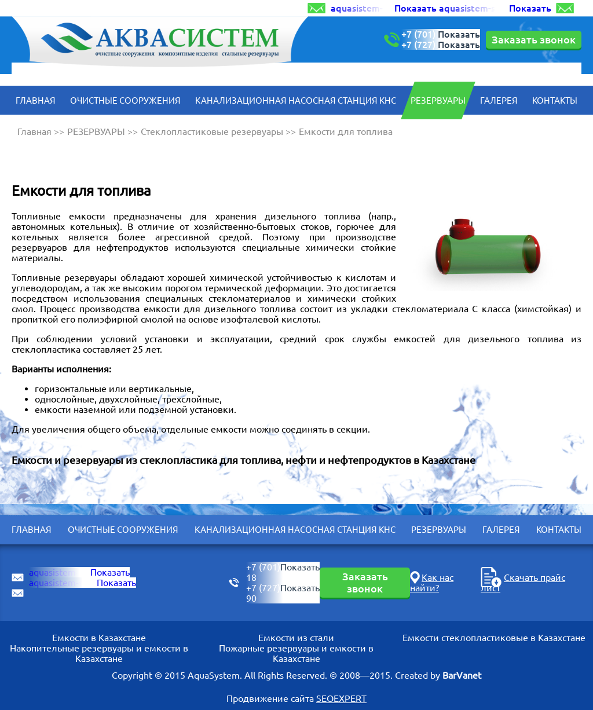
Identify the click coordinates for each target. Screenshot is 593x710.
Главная (36, 100)
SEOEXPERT (341, 698)
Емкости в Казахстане (99, 637)
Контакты (554, 100)
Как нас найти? (431, 582)
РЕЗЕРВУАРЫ (438, 100)
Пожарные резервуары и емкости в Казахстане (296, 653)
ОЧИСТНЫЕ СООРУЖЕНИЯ (125, 100)
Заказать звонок (534, 39)
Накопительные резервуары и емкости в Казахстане (99, 653)
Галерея (499, 100)
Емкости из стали (296, 637)
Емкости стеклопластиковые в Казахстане (493, 637)
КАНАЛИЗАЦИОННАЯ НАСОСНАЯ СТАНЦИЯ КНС (295, 100)
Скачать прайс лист (523, 582)
